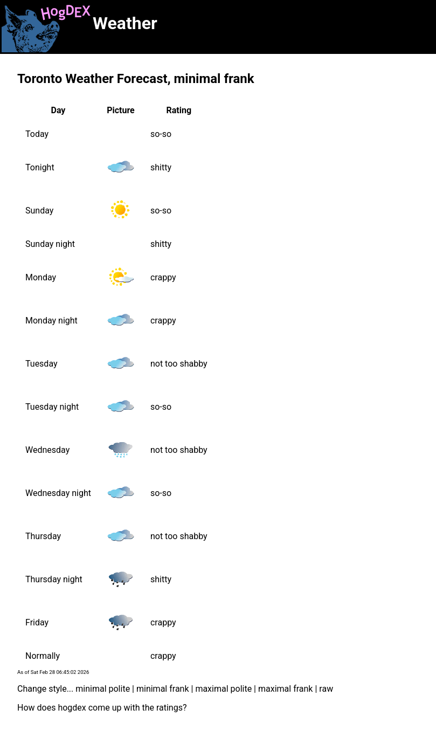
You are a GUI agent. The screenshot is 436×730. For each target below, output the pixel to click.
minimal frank (162, 689)
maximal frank (285, 689)
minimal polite (102, 689)
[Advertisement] (294, 26)
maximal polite (223, 689)
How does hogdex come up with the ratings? (102, 708)
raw (326, 689)
